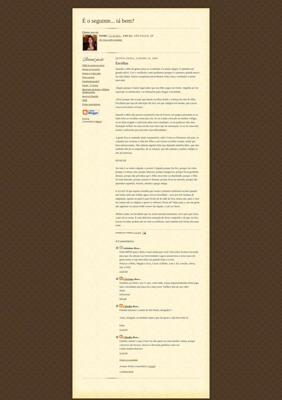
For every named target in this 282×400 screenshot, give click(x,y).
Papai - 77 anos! (90, 85)
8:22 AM (122, 299)
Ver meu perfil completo (110, 40)
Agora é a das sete (91, 73)
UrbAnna (128, 279)
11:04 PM (123, 271)
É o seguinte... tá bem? (108, 21)
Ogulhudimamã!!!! (90, 81)
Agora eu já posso (91, 69)
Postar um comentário (128, 360)
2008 (84, 100)
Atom (98, 121)
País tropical (88, 77)
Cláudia (115, 36)
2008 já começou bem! (93, 65)
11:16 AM (123, 330)
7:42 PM (137, 233)
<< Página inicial (126, 371)
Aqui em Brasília (90, 96)
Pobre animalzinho (91, 104)
